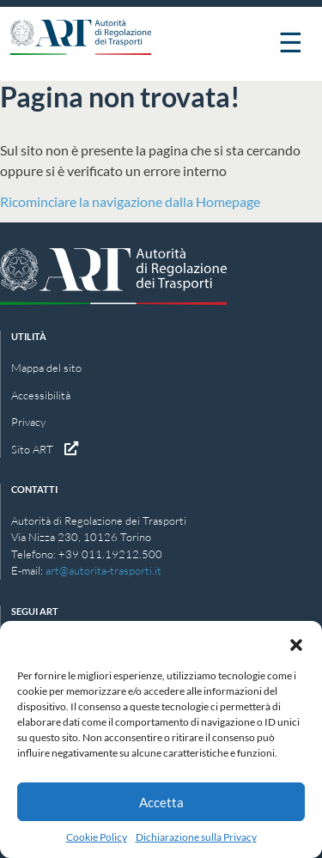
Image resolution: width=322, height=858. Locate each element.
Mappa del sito (46, 367)
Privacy (28, 422)
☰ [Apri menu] (290, 41)
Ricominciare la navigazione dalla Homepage (130, 201)
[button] (296, 642)
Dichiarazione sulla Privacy (196, 837)
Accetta (161, 802)
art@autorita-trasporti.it (103, 570)
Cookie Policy (96, 837)
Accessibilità (40, 395)
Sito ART (44, 449)
